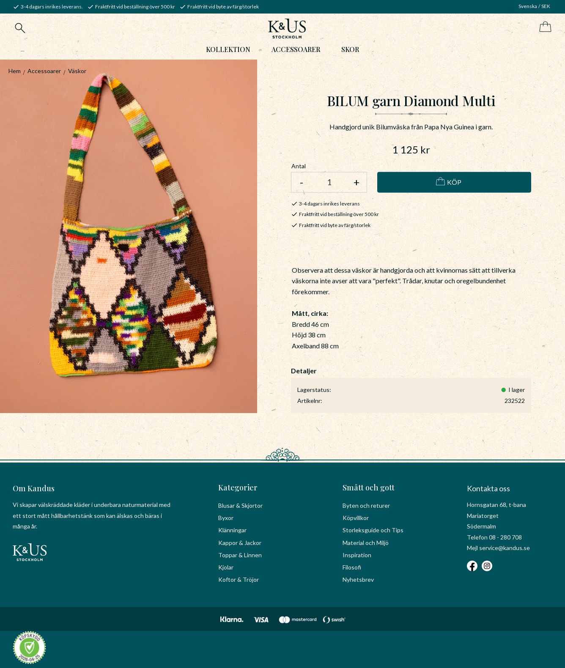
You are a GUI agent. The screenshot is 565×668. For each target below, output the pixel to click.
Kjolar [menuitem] (225, 567)
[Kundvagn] (543, 27)
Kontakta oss (488, 488)
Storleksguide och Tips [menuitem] (373, 530)
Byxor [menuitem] (225, 517)
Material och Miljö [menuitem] (366, 542)
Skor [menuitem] (350, 49)
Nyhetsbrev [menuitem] (358, 579)
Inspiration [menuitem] (357, 554)
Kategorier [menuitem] (238, 487)
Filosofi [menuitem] (352, 567)
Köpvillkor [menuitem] (356, 517)
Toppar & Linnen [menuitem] (240, 554)
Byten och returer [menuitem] (366, 505)
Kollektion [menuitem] (228, 49)
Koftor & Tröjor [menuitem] (238, 579)
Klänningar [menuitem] (232, 530)
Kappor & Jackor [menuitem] (239, 542)
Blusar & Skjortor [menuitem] (240, 505)
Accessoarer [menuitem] (296, 49)
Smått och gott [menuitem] (369, 487)
